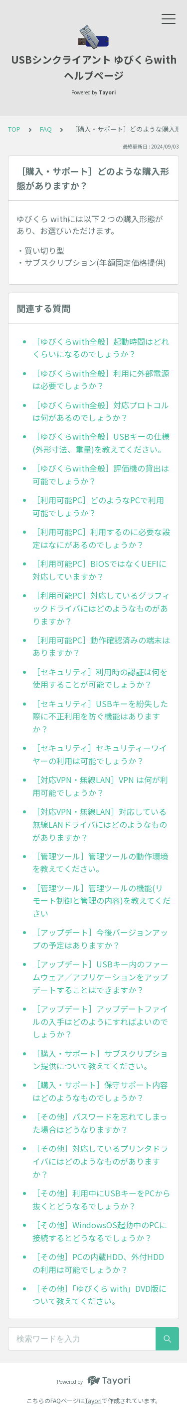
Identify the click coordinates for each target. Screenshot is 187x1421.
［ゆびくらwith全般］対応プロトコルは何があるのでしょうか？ (100, 411)
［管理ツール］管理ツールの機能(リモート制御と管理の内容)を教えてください (101, 900)
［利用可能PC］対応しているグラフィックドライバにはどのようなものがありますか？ (101, 608)
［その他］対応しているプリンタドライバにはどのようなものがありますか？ (100, 1161)
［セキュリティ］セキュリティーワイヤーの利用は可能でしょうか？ (99, 754)
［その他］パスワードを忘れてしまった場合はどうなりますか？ (100, 1122)
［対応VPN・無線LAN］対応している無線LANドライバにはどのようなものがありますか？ (99, 824)
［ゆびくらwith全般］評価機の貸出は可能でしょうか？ (100, 474)
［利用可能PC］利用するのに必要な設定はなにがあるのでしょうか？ (101, 538)
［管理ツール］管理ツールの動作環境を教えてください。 (100, 862)
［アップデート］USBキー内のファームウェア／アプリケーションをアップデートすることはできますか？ (100, 976)
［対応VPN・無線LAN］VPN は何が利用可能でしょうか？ (100, 786)
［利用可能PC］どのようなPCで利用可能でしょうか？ (98, 506)
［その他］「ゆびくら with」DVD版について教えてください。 (99, 1294)
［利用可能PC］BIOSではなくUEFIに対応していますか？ (99, 569)
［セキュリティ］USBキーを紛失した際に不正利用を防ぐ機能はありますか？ (100, 716)
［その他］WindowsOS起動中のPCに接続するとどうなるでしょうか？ (99, 1231)
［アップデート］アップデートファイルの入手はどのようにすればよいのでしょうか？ (100, 1021)
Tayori (93, 1400)
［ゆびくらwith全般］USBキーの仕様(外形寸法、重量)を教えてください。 (101, 442)
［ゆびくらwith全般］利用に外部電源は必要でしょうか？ (100, 379)
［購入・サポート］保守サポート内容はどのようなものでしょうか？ (100, 1091)
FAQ (46, 129)
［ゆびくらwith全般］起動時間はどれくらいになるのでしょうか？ (100, 347)
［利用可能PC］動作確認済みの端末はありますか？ (101, 646)
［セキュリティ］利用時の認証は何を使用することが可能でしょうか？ (100, 678)
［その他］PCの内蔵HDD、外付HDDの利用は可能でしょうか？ (98, 1263)
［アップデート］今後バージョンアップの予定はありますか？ (100, 938)
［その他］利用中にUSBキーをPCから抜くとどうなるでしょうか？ (101, 1199)
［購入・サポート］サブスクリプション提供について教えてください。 (100, 1059)
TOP (14, 129)
